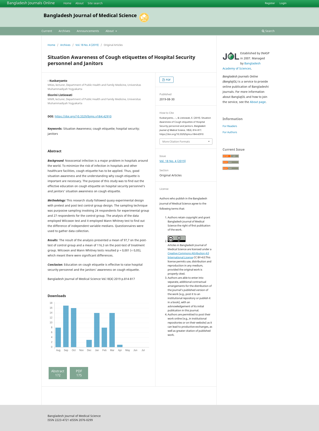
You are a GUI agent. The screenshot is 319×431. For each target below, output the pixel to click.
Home (67, 3)
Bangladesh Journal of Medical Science (90, 15)
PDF (168, 80)
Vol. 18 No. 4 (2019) (87, 45)
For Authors (230, 132)
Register (270, 3)
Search (268, 31)
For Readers (230, 126)
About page (258, 102)
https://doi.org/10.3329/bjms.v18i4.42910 (83, 116)
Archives (64, 31)
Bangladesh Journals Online (31, 2)
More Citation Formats (176, 141)
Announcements (88, 31)
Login (283, 3)
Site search (95, 3)
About (79, 3)
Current (47, 31)
